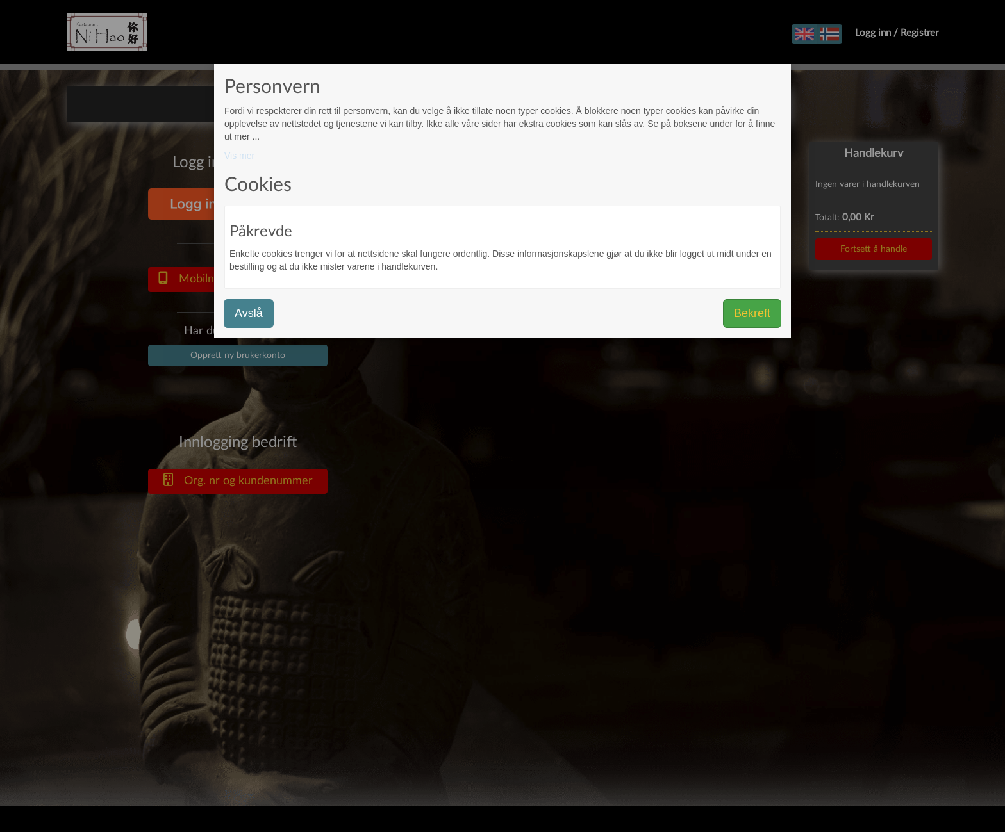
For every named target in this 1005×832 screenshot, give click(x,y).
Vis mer (239, 156)
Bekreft (752, 313)
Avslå (249, 313)
